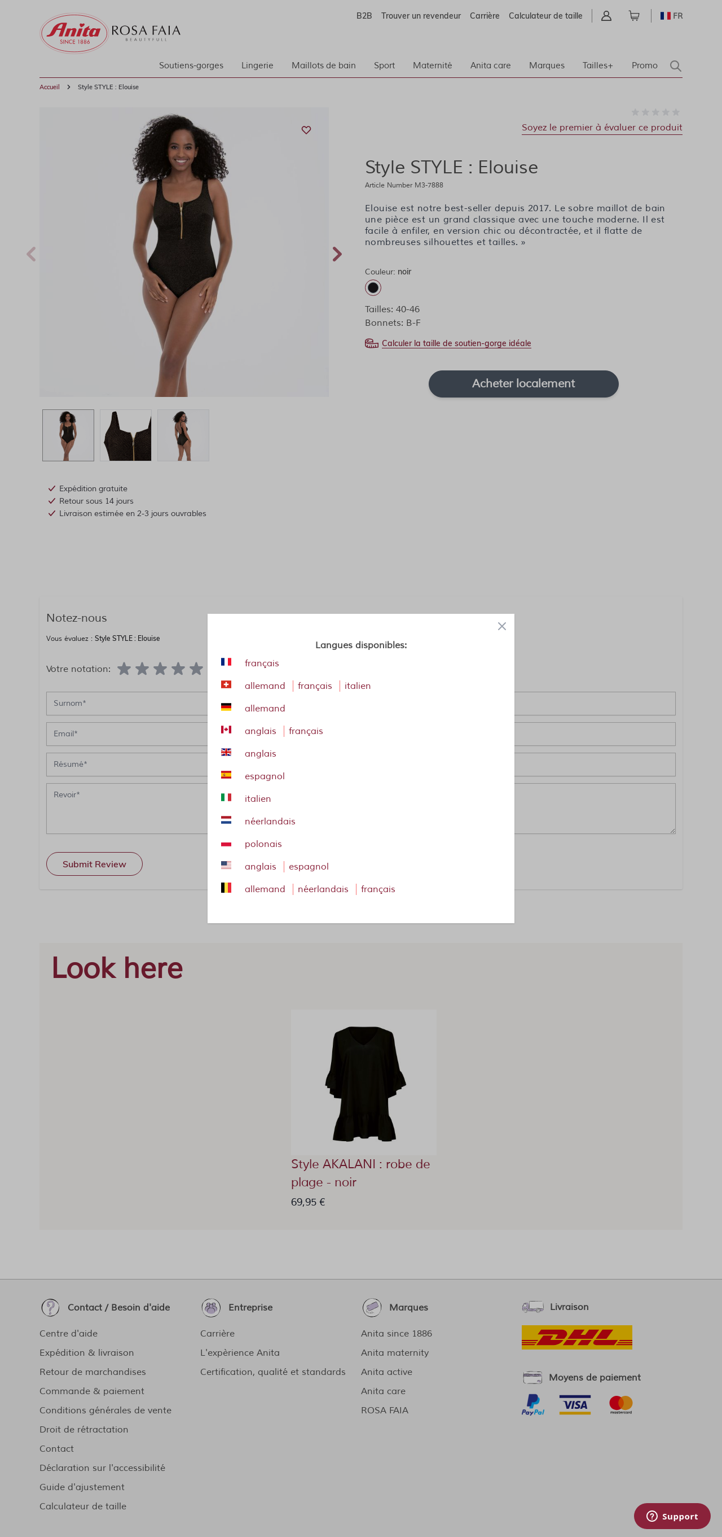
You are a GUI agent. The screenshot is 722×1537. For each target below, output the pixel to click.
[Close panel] (502, 626)
